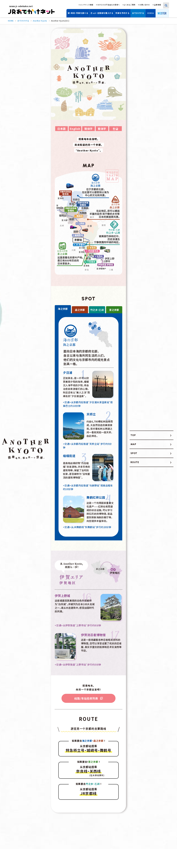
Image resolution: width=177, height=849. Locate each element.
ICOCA (150, 13)
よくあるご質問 (129, 4)
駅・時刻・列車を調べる (78, 13)
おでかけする (138, 13)
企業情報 (157, 4)
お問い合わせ (145, 4)
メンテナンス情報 (86, 4)
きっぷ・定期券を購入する (102, 13)
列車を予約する (122, 13)
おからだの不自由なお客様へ (109, 4)
